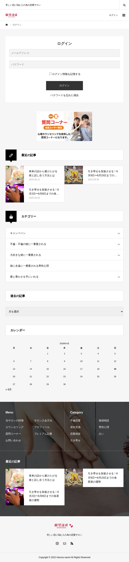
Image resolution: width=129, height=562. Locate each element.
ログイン (113, 15)
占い (101, 433)
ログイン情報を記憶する (65, 74)
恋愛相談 (75, 433)
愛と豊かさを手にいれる (24, 276)
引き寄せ (75, 440)
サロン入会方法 (43, 420)
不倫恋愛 (75, 420)
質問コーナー (13, 433)
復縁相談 (104, 420)
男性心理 (104, 427)
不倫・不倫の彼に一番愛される (28, 244)
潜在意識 (75, 427)
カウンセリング (15, 427)
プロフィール (42, 427)
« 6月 (9, 389)
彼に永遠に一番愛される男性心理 (29, 265)
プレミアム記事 (43, 433)
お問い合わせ (13, 440)
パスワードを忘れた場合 (64, 95)
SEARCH (124, 4)
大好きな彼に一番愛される (25, 254)
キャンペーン (18, 233)
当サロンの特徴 (15, 420)
